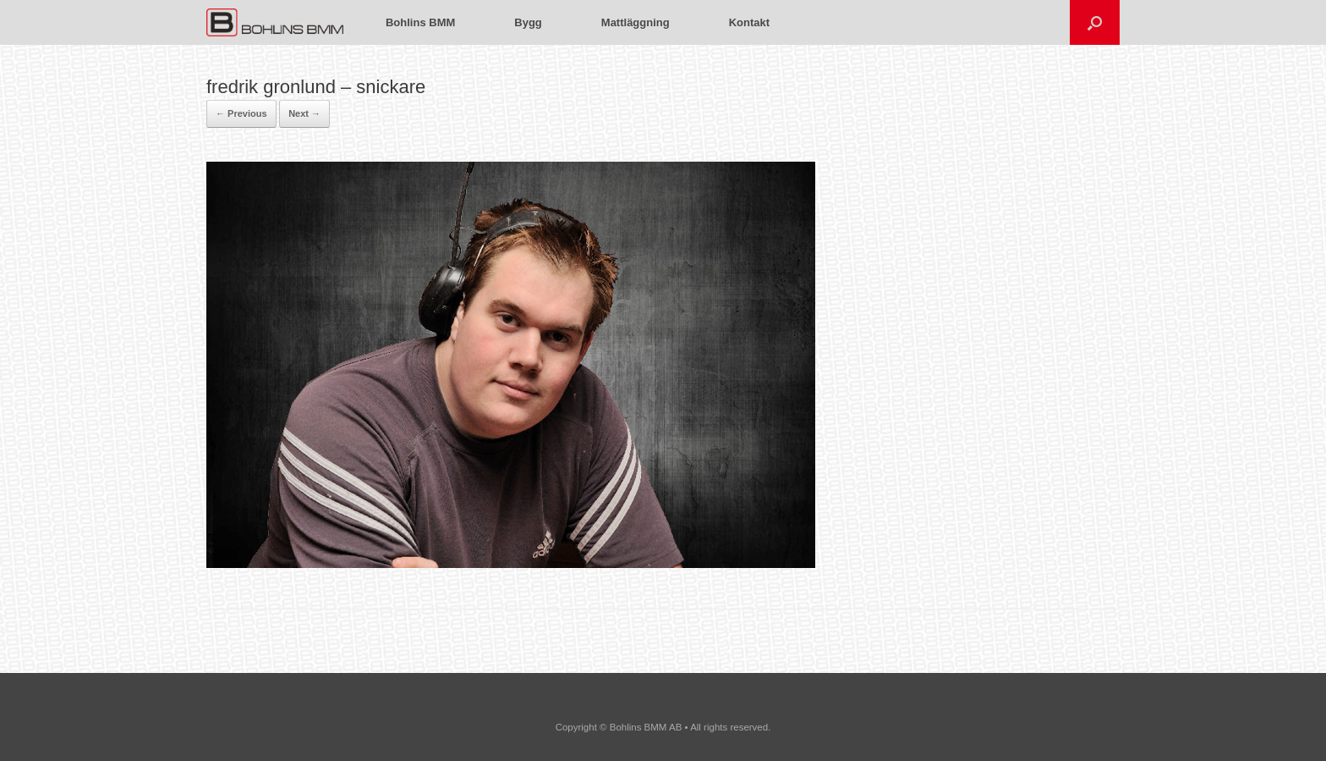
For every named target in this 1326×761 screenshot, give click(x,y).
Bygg (528, 22)
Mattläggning (635, 22)
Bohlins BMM (420, 22)
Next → (304, 113)
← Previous (241, 113)
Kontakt (749, 22)
